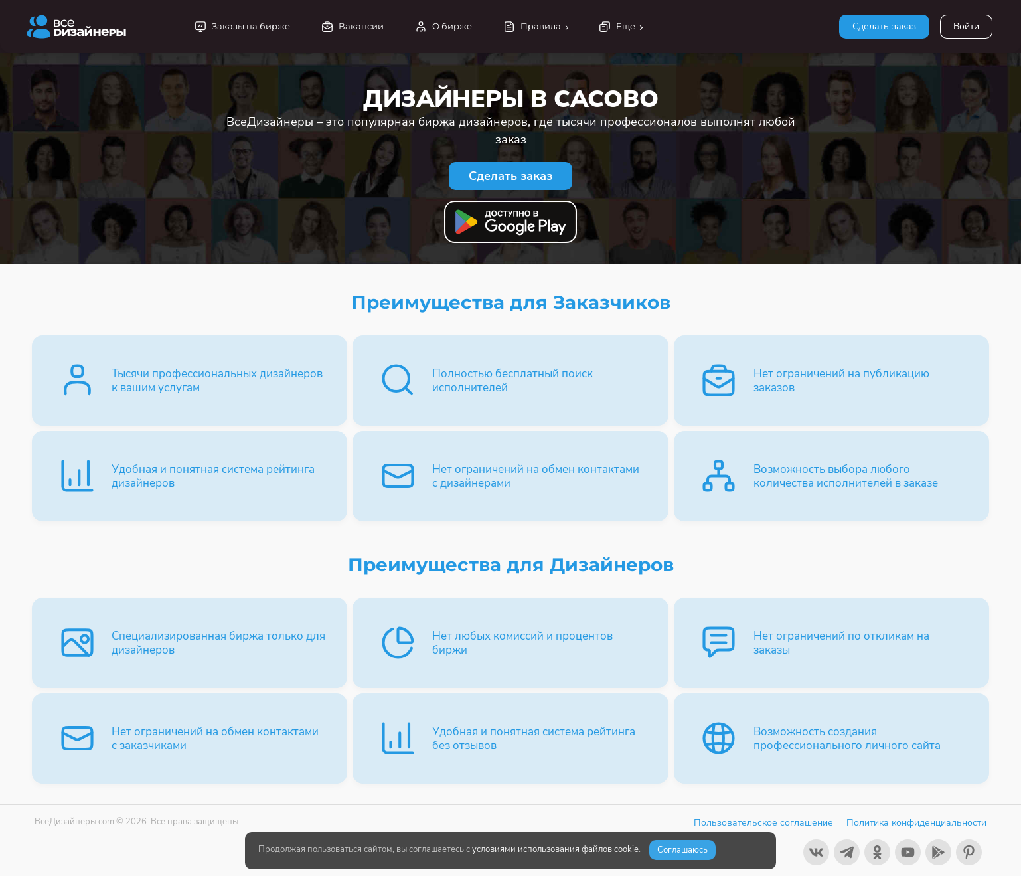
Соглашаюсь (682, 850)
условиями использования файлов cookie (555, 849)
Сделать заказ (884, 26)
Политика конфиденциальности (916, 822)
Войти (966, 26)
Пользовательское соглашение (763, 822)
